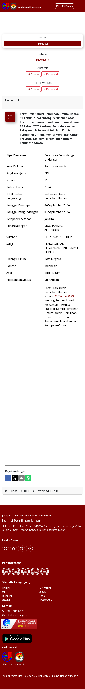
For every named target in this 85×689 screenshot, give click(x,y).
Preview (33, 74)
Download (50, 74)
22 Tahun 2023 (64, 296)
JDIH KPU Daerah (64, 6)
